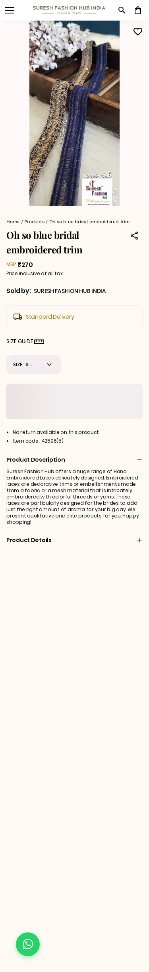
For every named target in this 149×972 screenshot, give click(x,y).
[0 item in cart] (138, 10)
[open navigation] (9, 10)
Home (12, 221)
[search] (122, 10)
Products (34, 221)
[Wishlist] (138, 32)
